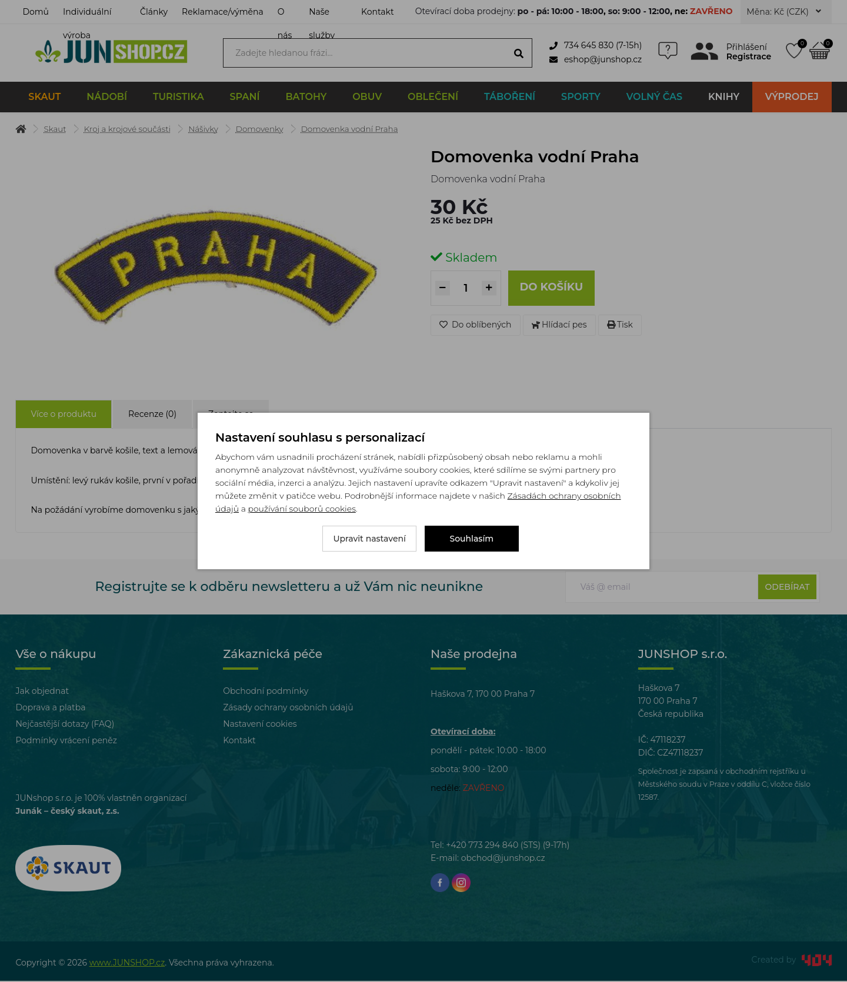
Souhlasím (472, 538)
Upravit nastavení (369, 538)
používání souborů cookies (301, 508)
